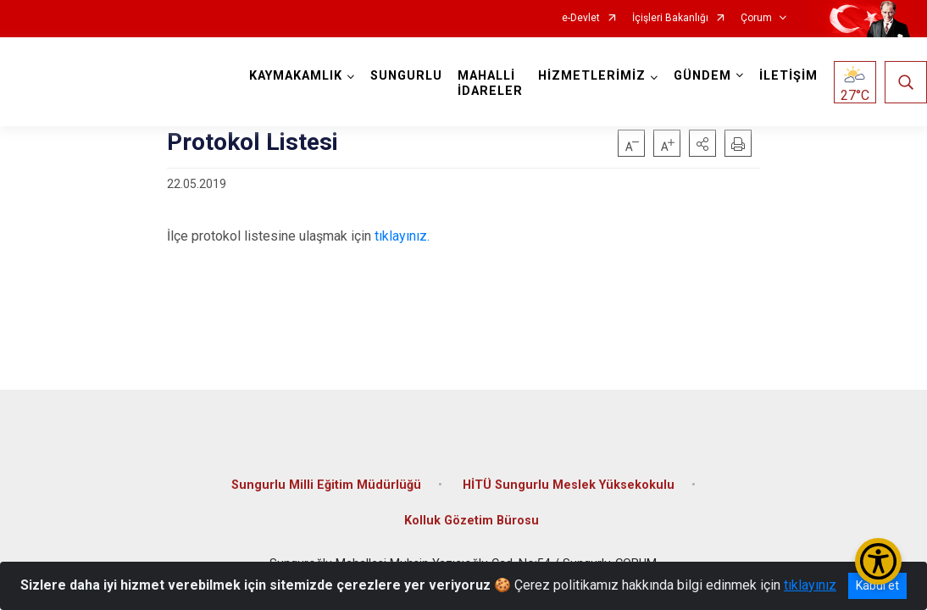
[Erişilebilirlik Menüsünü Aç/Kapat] (878, 561)
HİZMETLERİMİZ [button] (592, 76)
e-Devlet (581, 18)
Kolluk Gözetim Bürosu (471, 520)
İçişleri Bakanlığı (670, 18)
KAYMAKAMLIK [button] (295, 76)
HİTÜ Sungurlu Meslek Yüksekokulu (568, 485)
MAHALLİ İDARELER (490, 83)
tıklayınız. (402, 236)
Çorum (756, 18)
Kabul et (877, 585)
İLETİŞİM (788, 76)
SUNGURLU (406, 76)
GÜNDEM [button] (702, 76)
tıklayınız (810, 585)
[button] (702, 143)
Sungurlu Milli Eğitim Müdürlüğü (326, 485)
